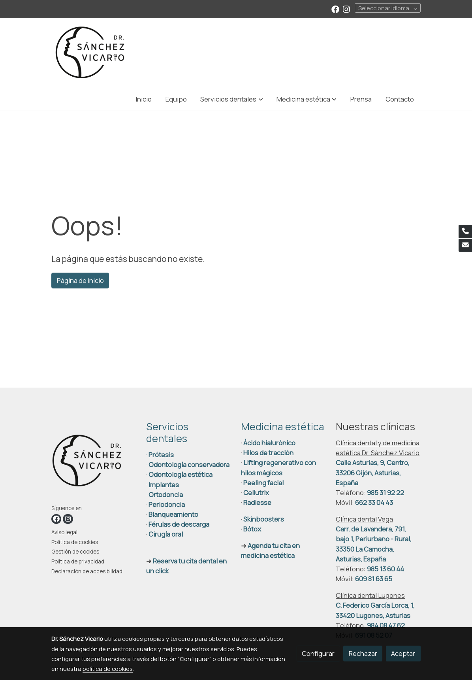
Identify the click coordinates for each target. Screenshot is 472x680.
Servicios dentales (167, 432)
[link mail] (465, 245)
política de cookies (108, 668)
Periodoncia (167, 504)
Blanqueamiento (173, 514)
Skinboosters (263, 519)
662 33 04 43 (374, 502)
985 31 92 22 (385, 492)
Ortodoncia (166, 494)
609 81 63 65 (373, 578)
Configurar (318, 653)
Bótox (252, 528)
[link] (90, 52)
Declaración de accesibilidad (86, 571)
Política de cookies (74, 542)
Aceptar (403, 653)
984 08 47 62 (386, 625)
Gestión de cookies (75, 551)
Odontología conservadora (189, 464)
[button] (232, 99)
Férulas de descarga (179, 524)
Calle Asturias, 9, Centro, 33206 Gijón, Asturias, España (373, 472)
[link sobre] (93, 462)
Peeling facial (263, 482)
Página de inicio (80, 280)
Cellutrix (256, 492)
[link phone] (465, 231)
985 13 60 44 (385, 568)
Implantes (164, 484)
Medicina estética (282, 426)
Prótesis (161, 454)
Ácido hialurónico (269, 442)
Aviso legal (64, 532)
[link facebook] (335, 9)
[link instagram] (346, 9)
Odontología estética (180, 474)
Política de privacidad (77, 561)
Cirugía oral (166, 534)
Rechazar (363, 653)
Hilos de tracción (268, 452)
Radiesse (257, 502)
